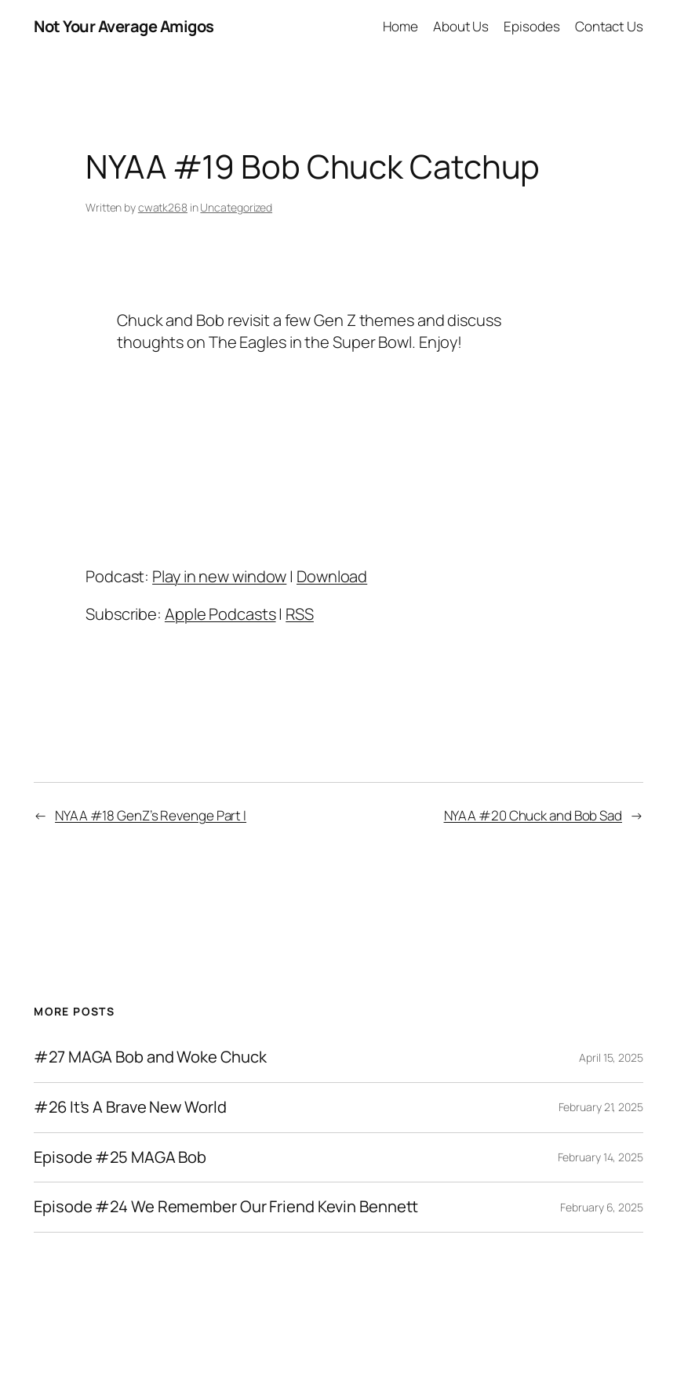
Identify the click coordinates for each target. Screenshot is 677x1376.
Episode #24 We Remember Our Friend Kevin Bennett (226, 1207)
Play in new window (219, 576)
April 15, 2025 (611, 1057)
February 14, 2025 (600, 1157)
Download (332, 576)
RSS (300, 614)
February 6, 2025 (601, 1207)
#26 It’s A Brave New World (130, 1108)
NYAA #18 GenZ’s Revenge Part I (150, 815)
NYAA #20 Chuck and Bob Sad (533, 815)
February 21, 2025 (601, 1106)
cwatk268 (162, 207)
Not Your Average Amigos (124, 26)
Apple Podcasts (220, 614)
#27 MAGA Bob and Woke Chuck (150, 1057)
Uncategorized (236, 207)
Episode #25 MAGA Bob (120, 1158)
